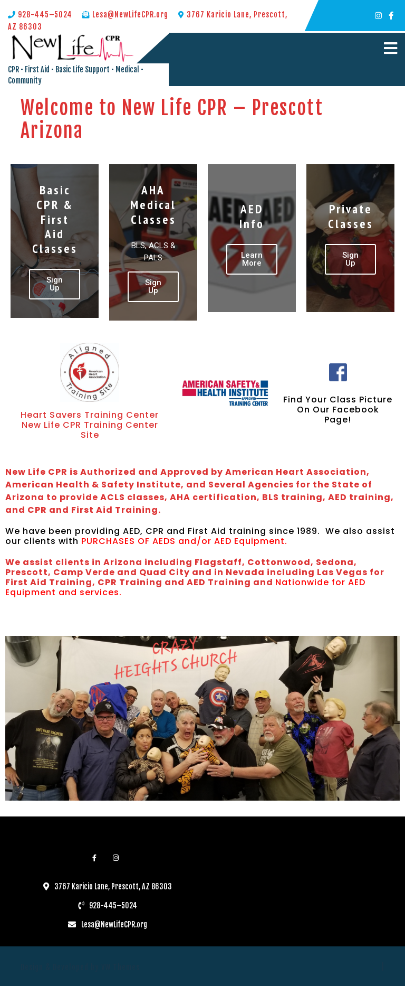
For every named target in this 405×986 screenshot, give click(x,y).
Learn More (252, 259)
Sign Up (54, 284)
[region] (202, 718)
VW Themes (119, 967)
